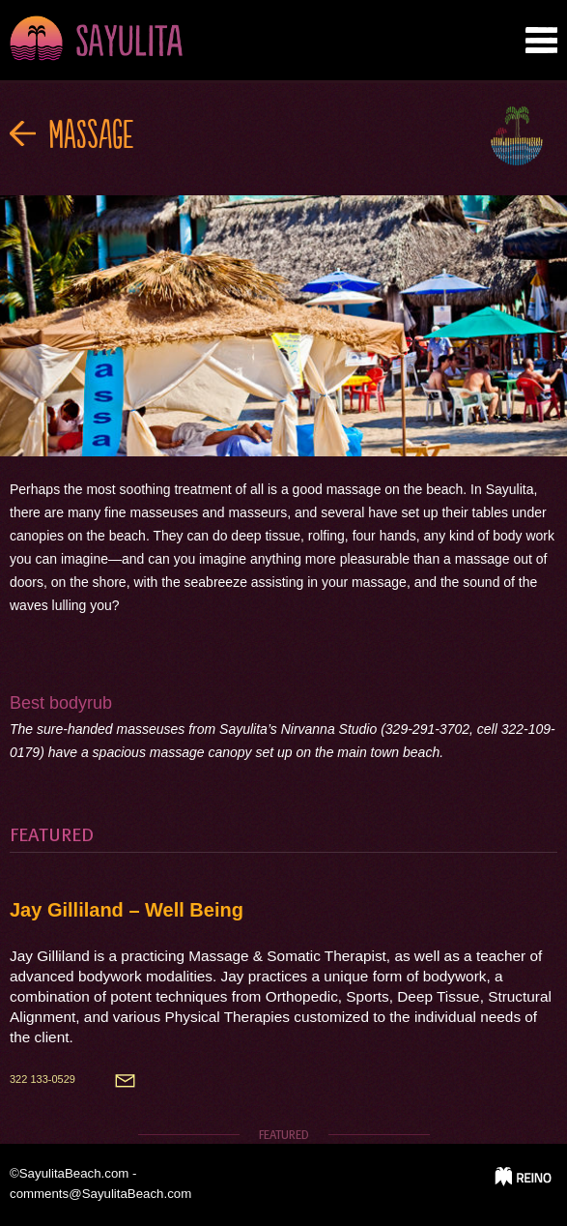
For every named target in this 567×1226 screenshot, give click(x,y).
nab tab (541, 40)
